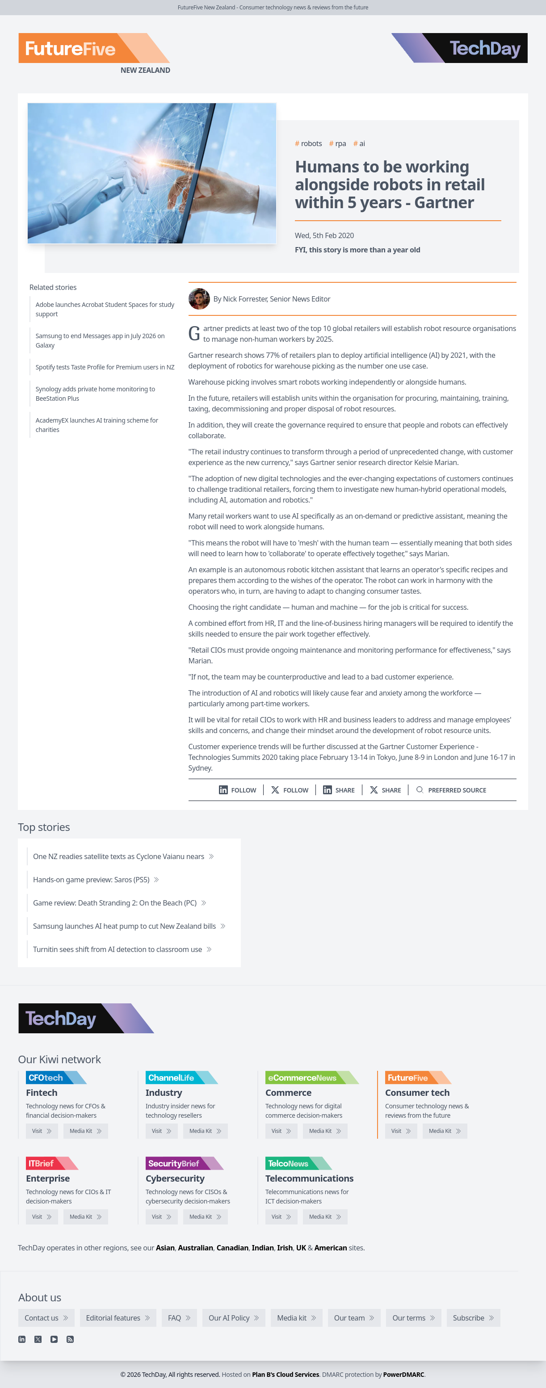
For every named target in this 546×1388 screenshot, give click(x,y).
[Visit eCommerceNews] (281, 1131)
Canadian (233, 1248)
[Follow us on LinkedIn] (238, 790)
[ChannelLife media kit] (205, 1131)
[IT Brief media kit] (85, 1216)
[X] (38, 1339)
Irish (285, 1248)
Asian (165, 1248)
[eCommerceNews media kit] (325, 1131)
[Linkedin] (21, 1339)
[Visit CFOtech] (42, 1131)
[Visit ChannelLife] (162, 1131)
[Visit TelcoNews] (281, 1216)
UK (301, 1248)
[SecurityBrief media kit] (205, 1216)
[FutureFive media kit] (445, 1131)
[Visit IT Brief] (42, 1216)
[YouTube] (54, 1339)
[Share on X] (385, 790)
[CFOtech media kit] (85, 1131)
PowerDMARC (403, 1374)
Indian (263, 1248)
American (331, 1248)
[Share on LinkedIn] (339, 790)
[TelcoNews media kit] (325, 1216)
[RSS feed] (70, 1339)
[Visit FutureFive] (401, 1131)
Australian (195, 1248)
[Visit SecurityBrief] (162, 1216)
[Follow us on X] (289, 790)
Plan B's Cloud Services (285, 1374)
